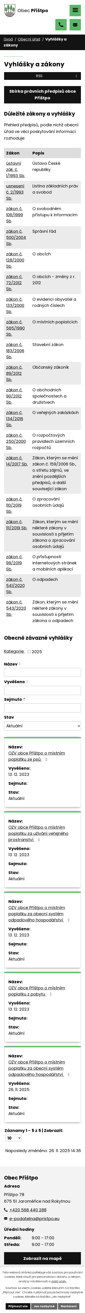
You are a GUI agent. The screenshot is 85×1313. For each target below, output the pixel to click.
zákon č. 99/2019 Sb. (14, 563)
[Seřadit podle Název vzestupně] (19, 663)
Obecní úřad (29, 39)
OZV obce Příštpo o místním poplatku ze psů (36, 756)
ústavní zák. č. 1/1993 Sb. (15, 169)
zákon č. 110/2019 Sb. (14, 505)
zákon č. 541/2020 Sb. (15, 586)
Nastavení (69, 1306)
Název (10, 664)
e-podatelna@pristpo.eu (75, 24)
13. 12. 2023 (18, 774)
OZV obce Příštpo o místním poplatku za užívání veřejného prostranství (38, 833)
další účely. (59, 1281)
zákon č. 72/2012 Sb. (14, 283)
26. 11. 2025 (18, 1089)
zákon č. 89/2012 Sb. (14, 373)
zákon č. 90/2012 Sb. (14, 396)
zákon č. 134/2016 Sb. (14, 419)
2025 (37, 652)
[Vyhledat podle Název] (42, 672)
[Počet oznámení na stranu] (13, 1138)
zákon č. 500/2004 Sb (16, 237)
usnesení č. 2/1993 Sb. (15, 192)
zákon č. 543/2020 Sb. (16, 608)
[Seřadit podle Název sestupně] (19, 665)
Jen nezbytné (44, 1306)
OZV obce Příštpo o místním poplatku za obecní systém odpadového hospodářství (39, 914)
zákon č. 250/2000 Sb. (16, 441)
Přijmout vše (18, 1306)
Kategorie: (14, 651)
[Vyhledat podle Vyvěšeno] (42, 690)
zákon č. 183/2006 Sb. (15, 351)
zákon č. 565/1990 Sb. (15, 328)
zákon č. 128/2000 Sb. (15, 260)
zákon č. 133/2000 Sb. (15, 305)
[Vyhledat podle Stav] (42, 726)
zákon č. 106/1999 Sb (14, 215)
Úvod (8, 39)
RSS (57, 76)
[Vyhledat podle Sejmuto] (42, 707)
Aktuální (16, 798)
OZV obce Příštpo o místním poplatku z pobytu (36, 991)
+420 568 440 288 (61, 24)
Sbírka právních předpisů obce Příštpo (42, 94)
